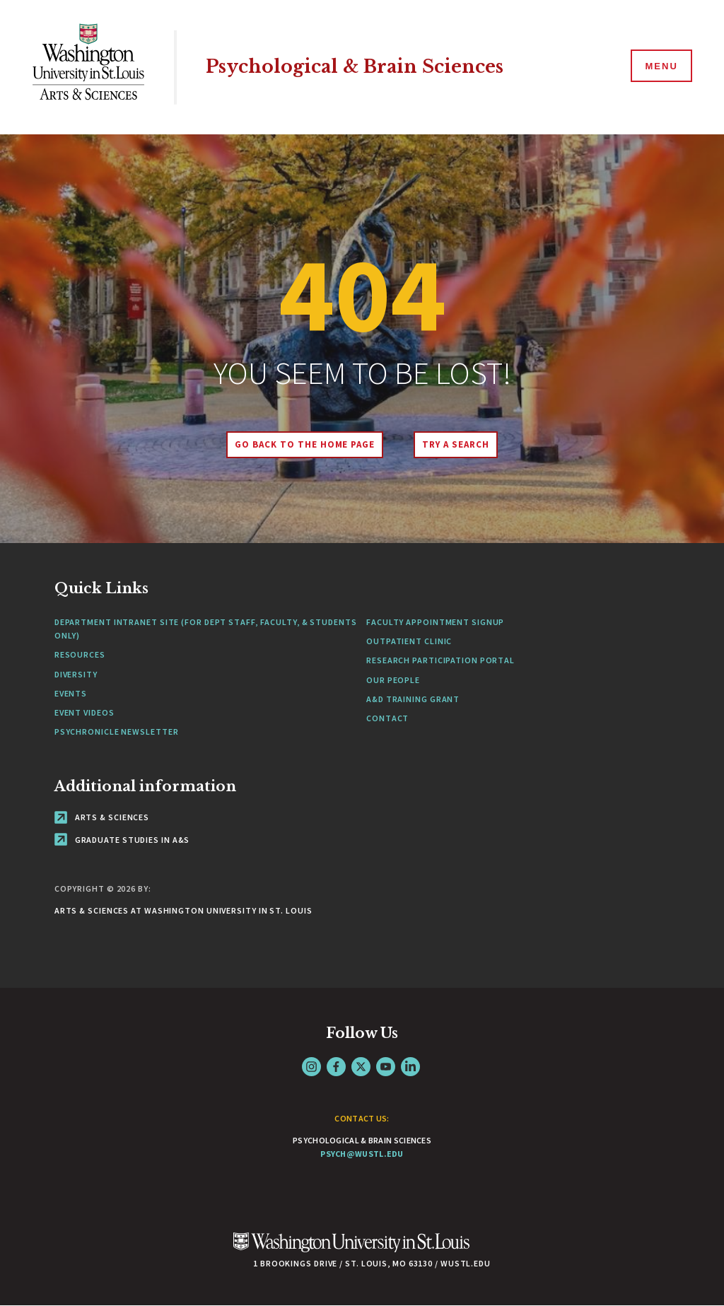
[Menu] (660, 66)
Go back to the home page (305, 444)
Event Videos (84, 712)
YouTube (385, 1066)
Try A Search (455, 444)
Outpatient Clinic (409, 641)
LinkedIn (410, 1066)
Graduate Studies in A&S (122, 839)
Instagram (311, 1066)
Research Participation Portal (440, 660)
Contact (387, 718)
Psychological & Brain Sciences (354, 67)
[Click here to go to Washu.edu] (351, 1249)
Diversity (76, 674)
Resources (79, 654)
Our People (393, 680)
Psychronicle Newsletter (116, 731)
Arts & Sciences (101, 817)
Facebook (336, 1066)
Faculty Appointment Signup (435, 622)
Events (70, 693)
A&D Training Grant (413, 699)
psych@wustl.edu (362, 1153)
